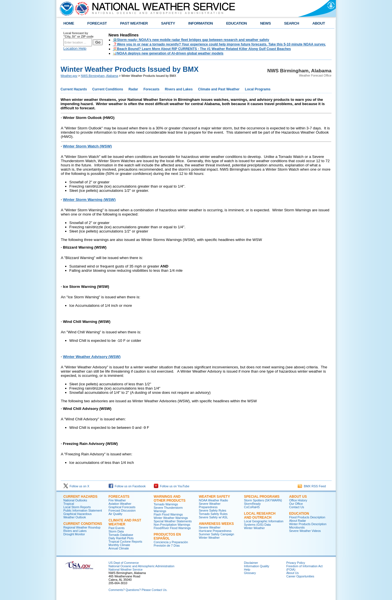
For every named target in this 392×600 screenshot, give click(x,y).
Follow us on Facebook (127, 486)
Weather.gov (69, 75)
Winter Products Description (308, 524)
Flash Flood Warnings (168, 514)
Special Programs (262, 497)
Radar (133, 89)
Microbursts (297, 527)
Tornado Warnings (166, 504)
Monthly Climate (119, 545)
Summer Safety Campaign (216, 534)
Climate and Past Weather (219, 89)
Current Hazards (74, 89)
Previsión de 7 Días (167, 545)
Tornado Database (121, 534)
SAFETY (168, 23)
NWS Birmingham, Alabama (99, 75)
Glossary (250, 573)
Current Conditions (107, 89)
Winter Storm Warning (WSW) (89, 199)
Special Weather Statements (173, 521)
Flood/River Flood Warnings (172, 528)
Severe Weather (210, 527)
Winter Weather (209, 537)
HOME (68, 23)
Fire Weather (117, 500)
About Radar (297, 520)
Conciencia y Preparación (171, 542)
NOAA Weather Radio (213, 500)
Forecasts (151, 89)
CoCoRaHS (252, 507)
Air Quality (115, 514)
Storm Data (116, 531)
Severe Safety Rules (212, 510)
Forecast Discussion (122, 510)
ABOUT (318, 23)
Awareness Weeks (216, 524)
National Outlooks (75, 500)
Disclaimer (251, 562)
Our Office (296, 503)
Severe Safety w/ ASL (213, 517)
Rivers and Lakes (179, 89)
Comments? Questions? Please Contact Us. (138, 590)
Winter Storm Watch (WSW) (87, 146)
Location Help (75, 48)
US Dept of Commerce (124, 562)
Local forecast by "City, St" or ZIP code (78, 34)
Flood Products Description (307, 517)
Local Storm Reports (77, 507)
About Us (298, 497)
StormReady (252, 503)
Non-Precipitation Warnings (172, 524)
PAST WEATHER (134, 23)
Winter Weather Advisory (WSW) (92, 357)
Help (247, 569)
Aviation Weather (120, 503)
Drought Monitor (74, 534)
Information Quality (256, 566)
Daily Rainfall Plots (121, 538)
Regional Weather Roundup (81, 527)
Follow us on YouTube (171, 486)
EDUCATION (236, 23)
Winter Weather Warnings (171, 517)
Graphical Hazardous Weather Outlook (77, 515)
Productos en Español (167, 536)
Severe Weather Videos (305, 530)
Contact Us (296, 507)
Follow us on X (76, 486)
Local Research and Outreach (260, 515)
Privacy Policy (295, 562)
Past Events (117, 528)
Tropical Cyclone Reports (125, 541)
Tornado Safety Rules (213, 514)
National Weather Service (126, 569)
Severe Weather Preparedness (210, 505)
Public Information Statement (82, 510)
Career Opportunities (300, 576)
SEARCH (291, 23)
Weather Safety (214, 497)
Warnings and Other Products (170, 499)
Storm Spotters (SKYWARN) (263, 500)
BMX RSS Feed (312, 486)
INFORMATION (200, 23)
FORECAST (97, 23)
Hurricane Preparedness (215, 530)
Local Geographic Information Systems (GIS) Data (264, 522)
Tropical (68, 503)
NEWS (265, 23)
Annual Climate (119, 548)
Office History (298, 500)
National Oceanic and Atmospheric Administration (141, 566)
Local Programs (258, 89)
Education (299, 514)
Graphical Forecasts (122, 507)
